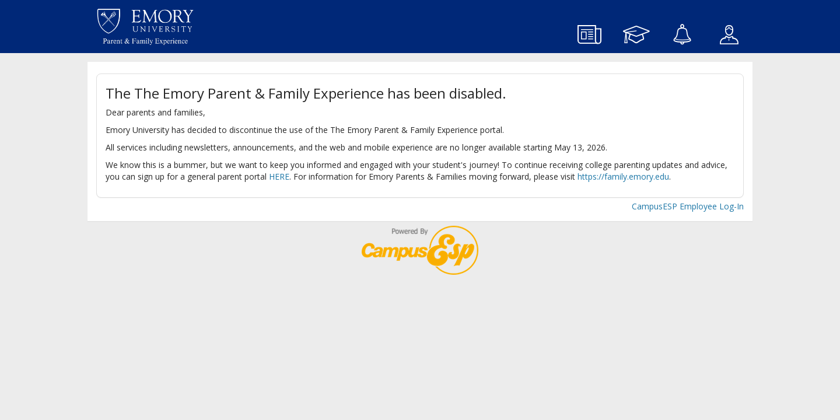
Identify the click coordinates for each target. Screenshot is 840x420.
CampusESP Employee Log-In (688, 206)
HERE (279, 176)
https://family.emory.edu (623, 176)
